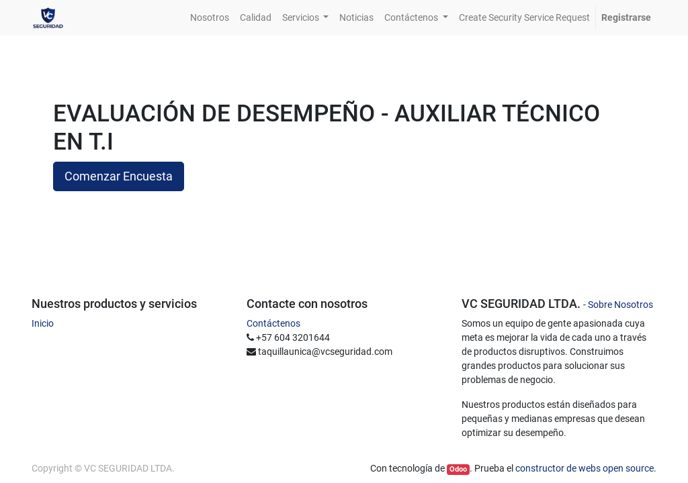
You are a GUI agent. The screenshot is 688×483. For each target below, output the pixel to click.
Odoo (458, 469)
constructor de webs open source (584, 468)
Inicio (43, 323)
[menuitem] (209, 17)
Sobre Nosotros (620, 304)
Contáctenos (273, 323)
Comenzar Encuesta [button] (118, 176)
